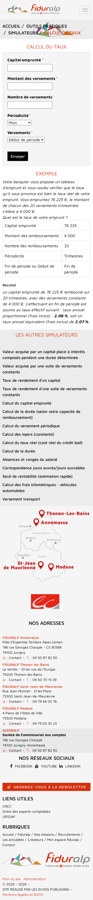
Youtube (46, 766)
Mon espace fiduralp (63, 839)
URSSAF (8, 816)
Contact (15, 657)
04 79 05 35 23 (44, 723)
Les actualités (13, 839)
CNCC (7, 806)
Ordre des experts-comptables (26, 811)
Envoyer (18, 156)
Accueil (8, 834)
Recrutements (69, 834)
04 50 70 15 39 (44, 679)
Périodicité (18, 115)
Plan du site (11, 879)
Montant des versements (31, 78)
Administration (34, 879)
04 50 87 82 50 (44, 657)
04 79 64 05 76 (44, 701)
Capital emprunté (24, 60)
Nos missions (44, 834)
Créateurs (35, 839)
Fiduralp (24, 834)
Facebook (21, 766)
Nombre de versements (29, 97)
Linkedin (69, 766)
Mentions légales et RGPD (22, 894)
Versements (18, 132)
